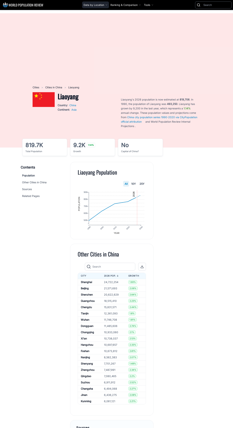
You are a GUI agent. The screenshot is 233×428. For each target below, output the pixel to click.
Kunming (86, 402)
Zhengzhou (87, 371)
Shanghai (86, 283)
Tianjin (85, 314)
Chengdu (86, 308)
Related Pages (31, 195)
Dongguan (87, 327)
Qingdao (86, 377)
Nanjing (85, 358)
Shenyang (87, 364)
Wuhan (85, 321)
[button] (142, 268)
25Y (142, 183)
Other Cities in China (34, 182)
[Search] (216, 5)
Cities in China (54, 87)
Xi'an (84, 339)
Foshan (85, 352)
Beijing (85, 289)
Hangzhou (87, 346)
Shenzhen (87, 295)
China (72, 105)
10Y (133, 183)
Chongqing (87, 333)
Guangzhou (88, 302)
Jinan (84, 396)
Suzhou (85, 383)
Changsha (87, 389)
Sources (27, 189)
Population (28, 175)
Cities (36, 87)
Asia (74, 109)
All (126, 183)
